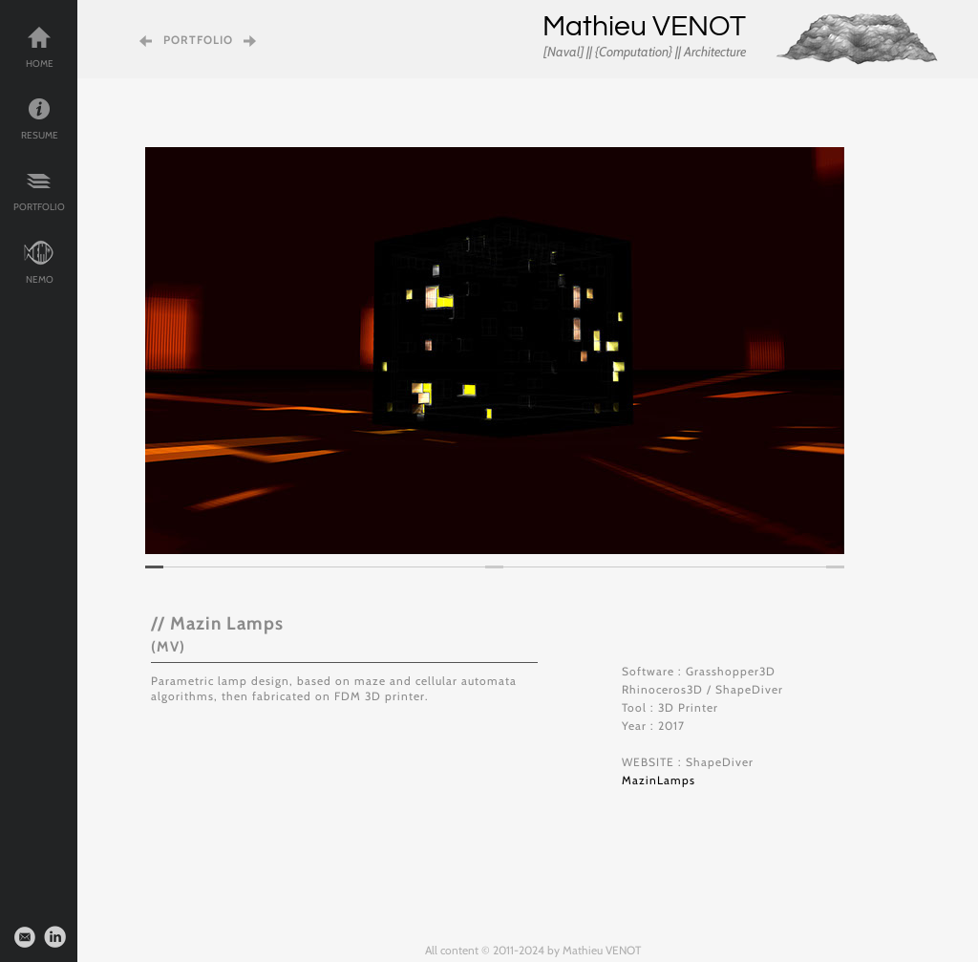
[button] (173, 350)
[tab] (154, 567)
